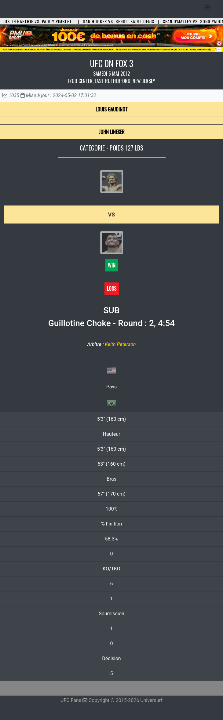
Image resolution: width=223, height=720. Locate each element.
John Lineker (112, 132)
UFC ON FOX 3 (111, 63)
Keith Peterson (120, 344)
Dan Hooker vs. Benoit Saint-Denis (118, 21)
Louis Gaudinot (112, 109)
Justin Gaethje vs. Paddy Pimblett (38, 21)
